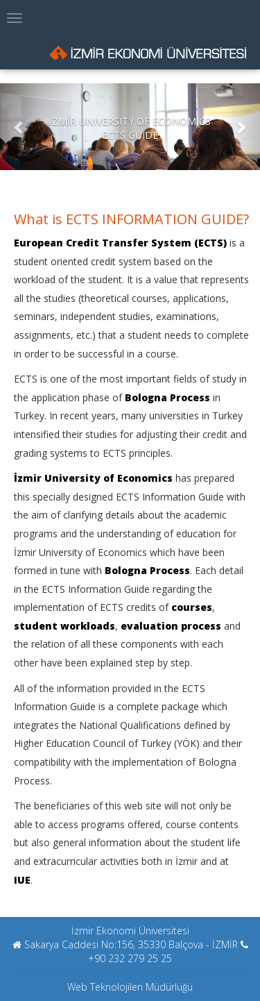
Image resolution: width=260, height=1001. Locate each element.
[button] (19, 126)
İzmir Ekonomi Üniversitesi (130, 930)
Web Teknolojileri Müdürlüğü (130, 986)
